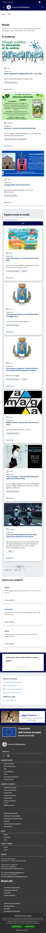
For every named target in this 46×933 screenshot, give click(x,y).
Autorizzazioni (8, 826)
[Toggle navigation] (3, 7)
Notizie (9, 471)
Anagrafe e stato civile (10, 787)
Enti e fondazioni (8, 771)
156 (17, 570)
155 (8, 570)
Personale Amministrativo (11, 777)
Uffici (5, 769)
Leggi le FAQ (7, 893)
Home (3, 14)
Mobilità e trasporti (9, 805)
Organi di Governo (9, 763)
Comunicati (8, 123)
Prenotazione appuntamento (12, 887)
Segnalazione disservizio (10, 890)
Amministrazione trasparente (12, 903)
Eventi (5, 850)
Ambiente (6, 821)
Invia (23, 223)
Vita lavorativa (8, 793)
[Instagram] (8, 755)
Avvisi (7, 68)
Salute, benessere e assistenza (12, 824)
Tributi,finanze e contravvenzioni (13, 818)
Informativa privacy (9, 906)
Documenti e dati (8, 779)
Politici (6, 774)
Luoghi (6, 847)
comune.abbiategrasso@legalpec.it (14, 873)
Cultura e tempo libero (10, 790)
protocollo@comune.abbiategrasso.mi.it (15, 877)
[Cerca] (43, 7)
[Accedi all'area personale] (39, 2)
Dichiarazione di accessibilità (12, 911)
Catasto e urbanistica (10, 801)
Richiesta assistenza (9, 895)
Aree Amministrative (9, 766)
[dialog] (23, 923)
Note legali (7, 909)
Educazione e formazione (11, 813)
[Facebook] (4, 755)
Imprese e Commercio (10, 795)
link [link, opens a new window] (39, 923)
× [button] (44, 915)
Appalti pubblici (8, 798)
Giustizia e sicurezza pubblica (12, 816)
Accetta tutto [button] (17, 926)
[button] (23, 930)
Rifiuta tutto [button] (30, 926)
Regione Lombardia (7, 2)
